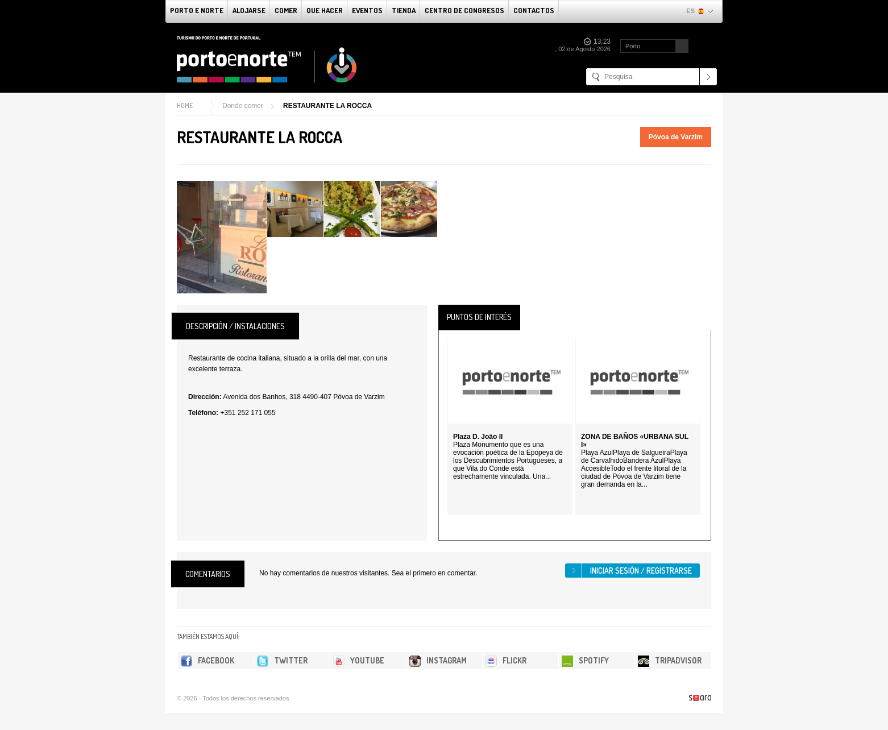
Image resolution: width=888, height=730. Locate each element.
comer (286, 10)
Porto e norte (196, 10)
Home (185, 105)
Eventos (367, 10)
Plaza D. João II (478, 437)
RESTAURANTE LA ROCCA (327, 106)
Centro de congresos (464, 10)
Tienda (404, 10)
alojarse (249, 10)
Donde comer (242, 106)
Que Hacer (324, 10)
